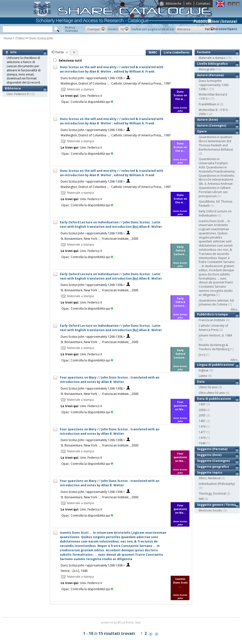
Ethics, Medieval (209, 478)
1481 (202, 421)
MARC (153, 52)
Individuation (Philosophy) (217, 484)
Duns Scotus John (41, 38)
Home (8, 38)
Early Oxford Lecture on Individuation (215, 213)
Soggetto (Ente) (209, 455)
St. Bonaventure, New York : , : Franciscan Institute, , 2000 (99, 394)
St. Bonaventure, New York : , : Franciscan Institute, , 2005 (99, 239)
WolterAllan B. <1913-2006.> (214, 112)
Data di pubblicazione (214, 399)
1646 (202, 443)
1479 (202, 438)
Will (201, 499)
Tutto (59, 52)
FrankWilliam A (209, 104)
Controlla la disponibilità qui (92, 102)
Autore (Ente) (207, 120)
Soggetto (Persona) (212, 449)
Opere (202, 131)
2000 (202, 410)
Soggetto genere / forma (216, 505)
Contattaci (203, 3)
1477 (202, 432)
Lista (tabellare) (176, 52)
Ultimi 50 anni (208, 387)
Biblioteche (173, 3)
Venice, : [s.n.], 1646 (74, 571)
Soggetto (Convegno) (213, 461)
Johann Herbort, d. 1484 (215, 335)
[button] (96, 29)
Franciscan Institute (212, 320)
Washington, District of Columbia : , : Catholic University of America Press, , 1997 (116, 83)
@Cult (121, 622)
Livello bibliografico (212, 64)
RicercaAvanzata (71, 29)
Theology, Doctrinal (212, 493)
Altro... (235, 309)
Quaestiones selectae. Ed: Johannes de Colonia (216, 302)
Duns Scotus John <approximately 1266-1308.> (93, 78)
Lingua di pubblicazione (215, 365)
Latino (203, 376)
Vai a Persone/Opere (221, 29)
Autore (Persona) (210, 75)
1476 (202, 426)
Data (201, 382)
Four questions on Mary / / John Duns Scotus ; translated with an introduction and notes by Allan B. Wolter (109, 379)
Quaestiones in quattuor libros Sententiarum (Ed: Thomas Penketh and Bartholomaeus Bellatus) (216, 143)
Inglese (204, 370)
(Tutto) (19, 38)
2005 (202, 415)
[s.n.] (202, 355)
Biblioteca (13, 88)
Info (188, 3)
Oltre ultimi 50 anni (212, 393)
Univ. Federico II (18, 94)
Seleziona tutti (70, 60)
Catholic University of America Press (213, 328)
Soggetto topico (209, 472)
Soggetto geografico (213, 467)
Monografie (207, 69)
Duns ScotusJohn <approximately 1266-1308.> (214, 85)
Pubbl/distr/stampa (212, 314)
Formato (203, 52)
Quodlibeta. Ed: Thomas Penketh (215, 203)
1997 (202, 404)
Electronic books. (210, 510)
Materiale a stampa (212, 58)
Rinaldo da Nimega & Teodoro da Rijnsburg (214, 347)
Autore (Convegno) (211, 125)
